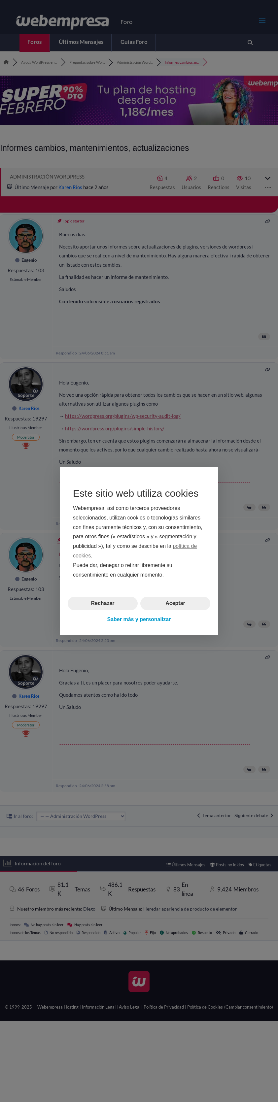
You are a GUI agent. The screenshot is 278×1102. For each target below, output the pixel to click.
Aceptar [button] (175, 603)
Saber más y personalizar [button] (139, 619)
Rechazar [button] (102, 603)
